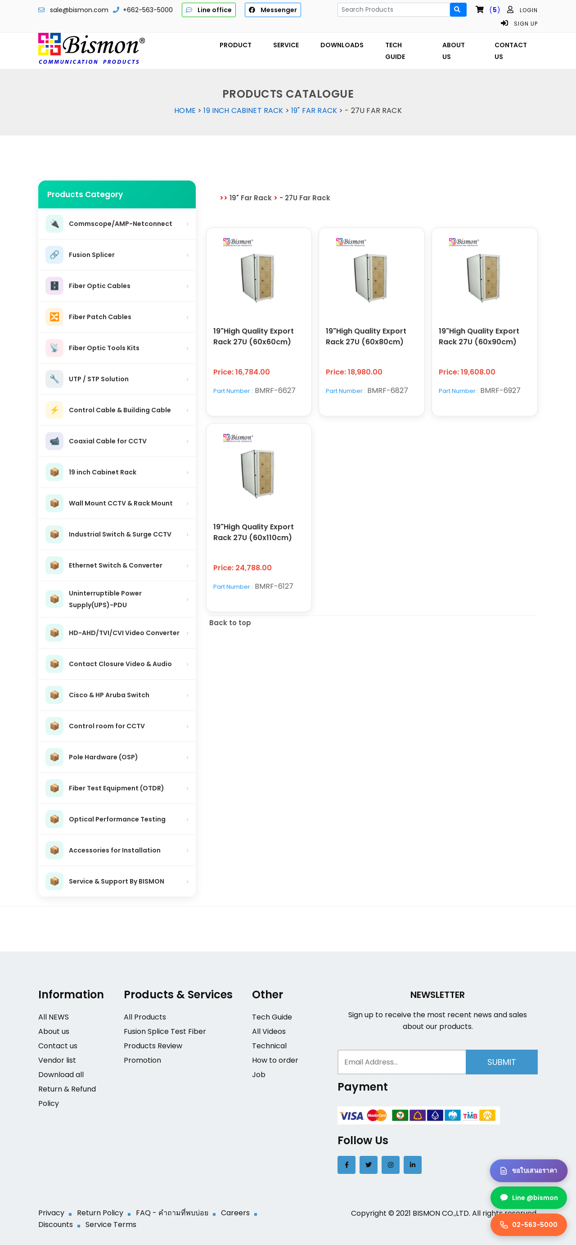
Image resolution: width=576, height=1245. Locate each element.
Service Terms (111, 1224)
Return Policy (100, 1213)
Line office (209, 9)
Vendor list (57, 1060)
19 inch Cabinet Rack (243, 110)
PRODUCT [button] (236, 45)
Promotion (142, 1060)
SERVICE (286, 45)
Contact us (57, 1046)
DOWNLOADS (342, 45)
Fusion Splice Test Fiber (165, 1031)
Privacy (51, 1213)
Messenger (273, 9)
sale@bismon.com (79, 9)
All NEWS (53, 1017)
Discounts (55, 1224)
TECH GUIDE (395, 51)
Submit (501, 1062)
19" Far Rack (314, 110)
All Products (145, 1017)
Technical (269, 1046)
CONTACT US (511, 51)
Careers (235, 1213)
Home (185, 110)
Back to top (230, 622)
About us (53, 1031)
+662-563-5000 (148, 9)
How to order (275, 1060)
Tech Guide (272, 1017)
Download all (61, 1074)
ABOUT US (453, 51)
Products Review (153, 1046)
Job (259, 1074)
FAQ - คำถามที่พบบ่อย (172, 1213)
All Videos (269, 1031)
